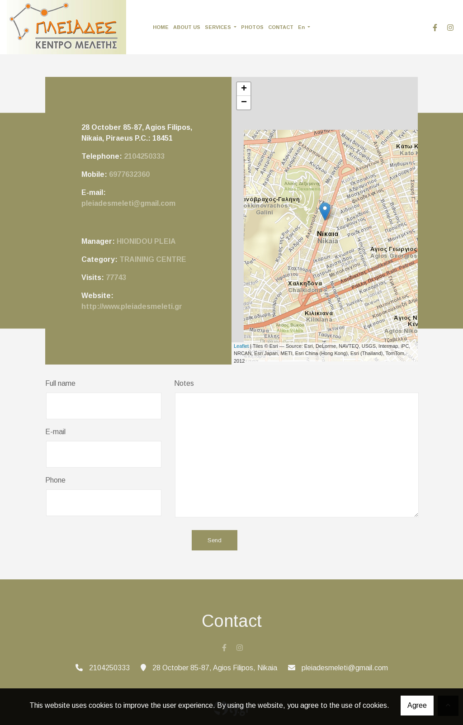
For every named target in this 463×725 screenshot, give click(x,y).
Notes (184, 383)
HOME (161, 27)
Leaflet (241, 346)
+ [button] (244, 89)
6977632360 (129, 174)
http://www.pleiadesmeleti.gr (131, 306)
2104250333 (144, 156)
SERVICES (218, 27)
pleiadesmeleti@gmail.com (128, 203)
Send (214, 540)
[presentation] (114, 541)
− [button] (244, 102)
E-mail (55, 432)
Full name (60, 383)
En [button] (302, 27)
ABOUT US (186, 27)
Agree (417, 705)
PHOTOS (252, 27)
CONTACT (280, 27)
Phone (55, 480)
